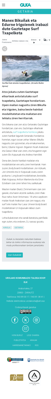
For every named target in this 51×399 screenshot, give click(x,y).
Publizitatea (20, 340)
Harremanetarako (22, 345)
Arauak (33, 340)
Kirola (6, 228)
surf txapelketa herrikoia (25, 132)
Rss (36, 345)
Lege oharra (33, 335)
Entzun (33, 41)
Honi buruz (17, 335)
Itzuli (45, 40)
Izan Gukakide (14, 255)
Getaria (25, 11)
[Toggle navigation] (3, 5)
